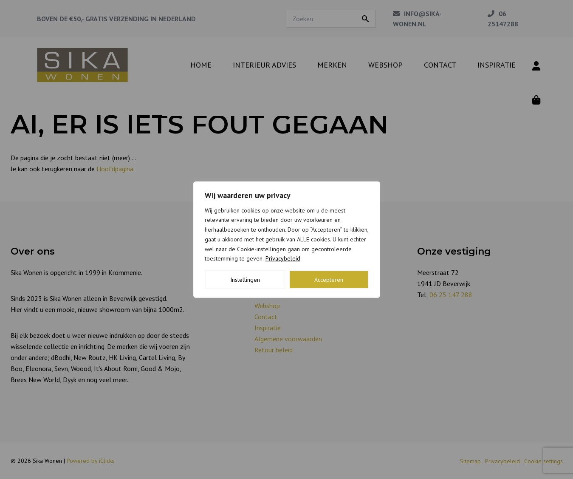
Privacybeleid (282, 258)
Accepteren (328, 279)
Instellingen (245, 279)
